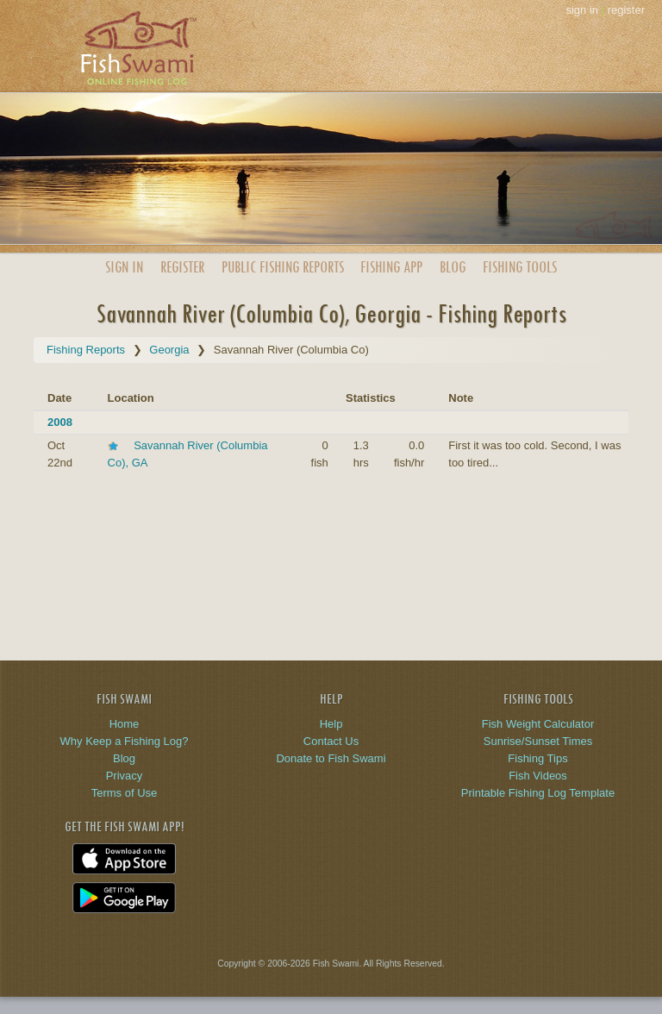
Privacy (124, 775)
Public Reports (283, 267)
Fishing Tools (520, 267)
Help (331, 723)
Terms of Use (124, 792)
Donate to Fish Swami (330, 758)
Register (182, 267)
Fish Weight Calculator (538, 723)
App (391, 267)
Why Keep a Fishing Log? (124, 741)
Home (124, 723)
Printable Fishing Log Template (538, 792)
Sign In (124, 267)
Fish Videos (538, 775)
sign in (581, 9)
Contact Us (331, 741)
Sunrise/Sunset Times (538, 741)
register (626, 9)
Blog (452, 267)
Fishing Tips (537, 758)
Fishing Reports (86, 349)
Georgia (169, 349)
